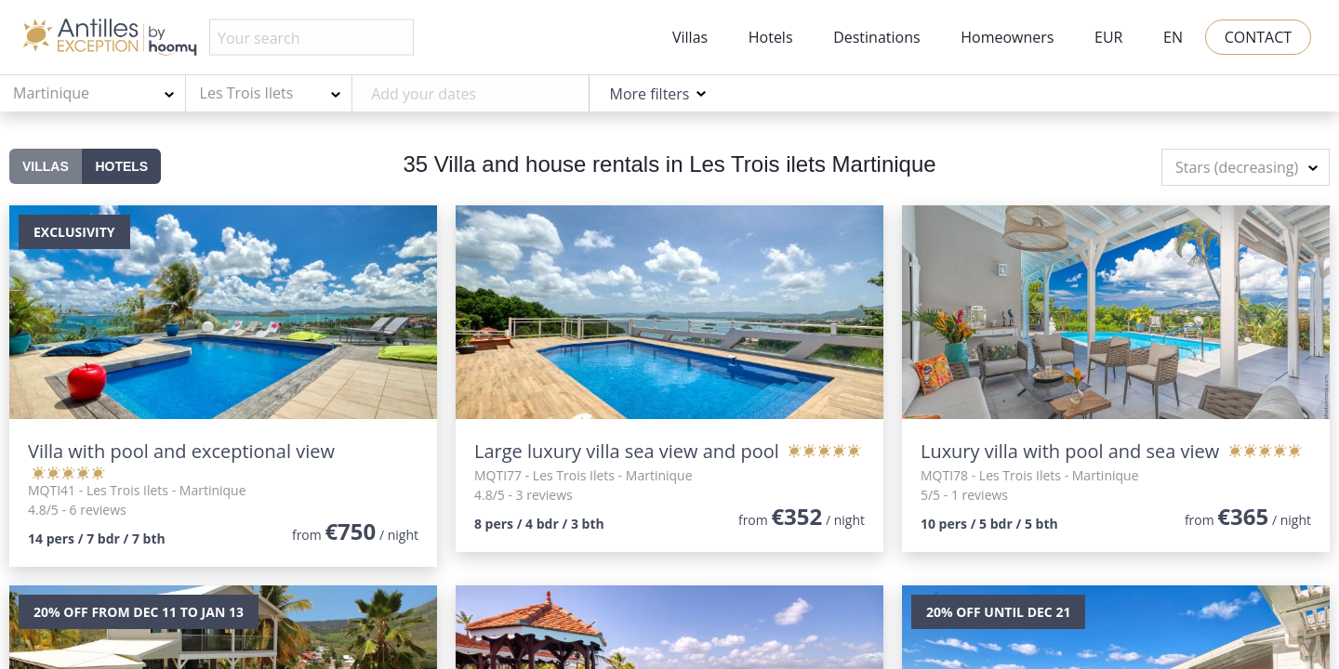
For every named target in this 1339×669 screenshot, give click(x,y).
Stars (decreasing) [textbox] (1236, 167)
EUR (1108, 37)
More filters (649, 94)
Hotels (771, 37)
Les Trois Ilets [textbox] (247, 93)
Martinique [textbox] (51, 93)
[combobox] (93, 93)
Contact (1258, 37)
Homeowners (1007, 37)
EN (1173, 37)
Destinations (876, 37)
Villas (690, 37)
